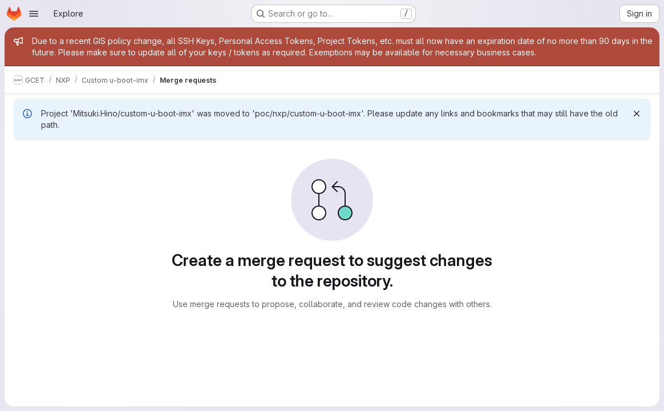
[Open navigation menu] (34, 14)
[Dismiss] (636, 113)
